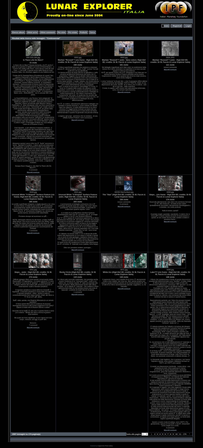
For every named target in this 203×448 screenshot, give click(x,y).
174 (184, 434)
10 (176, 434)
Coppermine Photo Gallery (105, 446)
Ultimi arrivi (32, 32)
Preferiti (83, 32)
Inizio (166, 26)
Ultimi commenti (47, 32)
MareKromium (33, 172)
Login (188, 26)
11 (180, 434)
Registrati (177, 26)
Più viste (61, 32)
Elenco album (18, 32)
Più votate (72, 32)
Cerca (92, 32)
